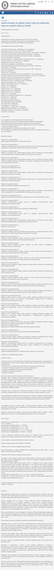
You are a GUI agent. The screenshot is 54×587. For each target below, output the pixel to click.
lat (48, 1)
